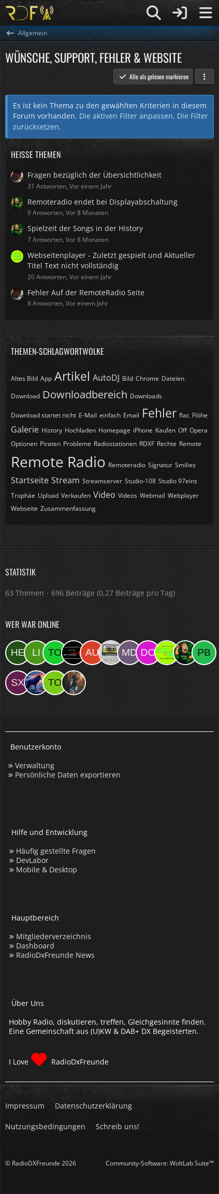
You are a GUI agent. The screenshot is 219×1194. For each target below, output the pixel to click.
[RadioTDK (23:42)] (110, 652)
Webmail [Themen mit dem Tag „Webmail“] (152, 495)
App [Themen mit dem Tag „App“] (46, 378)
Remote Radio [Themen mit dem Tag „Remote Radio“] (58, 461)
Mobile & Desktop (46, 869)
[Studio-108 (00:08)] (73, 652)
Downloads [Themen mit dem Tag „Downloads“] (146, 396)
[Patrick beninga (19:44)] (204, 652)
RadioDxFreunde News (55, 955)
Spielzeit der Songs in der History (85, 228)
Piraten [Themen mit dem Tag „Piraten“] (50, 443)
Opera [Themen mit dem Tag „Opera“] (198, 430)
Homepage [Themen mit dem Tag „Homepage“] (114, 430)
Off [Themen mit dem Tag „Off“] (182, 430)
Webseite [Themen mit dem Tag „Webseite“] (24, 508)
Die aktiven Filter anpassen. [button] (127, 116)
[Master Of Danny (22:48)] (129, 652)
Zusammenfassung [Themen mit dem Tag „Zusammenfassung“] (68, 508)
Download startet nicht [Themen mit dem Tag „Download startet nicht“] (43, 415)
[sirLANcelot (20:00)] (185, 652)
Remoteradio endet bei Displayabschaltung (102, 202)
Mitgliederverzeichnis (53, 936)
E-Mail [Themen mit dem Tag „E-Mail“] (88, 415)
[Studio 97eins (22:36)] (166, 652)
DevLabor (32, 860)
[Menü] (205, 13)
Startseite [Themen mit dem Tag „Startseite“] (30, 480)
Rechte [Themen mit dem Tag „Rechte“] (167, 443)
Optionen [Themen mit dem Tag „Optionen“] (24, 443)
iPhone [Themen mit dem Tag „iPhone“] (143, 430)
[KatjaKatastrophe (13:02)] (73, 682)
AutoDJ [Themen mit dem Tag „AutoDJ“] (106, 377)
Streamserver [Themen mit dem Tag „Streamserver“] (102, 481)
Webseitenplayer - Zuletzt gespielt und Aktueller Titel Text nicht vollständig (111, 260)
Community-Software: (160, 1163)
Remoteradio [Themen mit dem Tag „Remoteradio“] (126, 465)
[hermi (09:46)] (17, 652)
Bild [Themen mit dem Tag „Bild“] (127, 378)
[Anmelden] (179, 13)
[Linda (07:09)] (36, 652)
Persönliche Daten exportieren (68, 775)
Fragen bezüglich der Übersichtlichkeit (94, 175)
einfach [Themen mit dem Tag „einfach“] (110, 415)
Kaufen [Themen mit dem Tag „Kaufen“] (165, 430)
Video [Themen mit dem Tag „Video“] (104, 494)
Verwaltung (34, 765)
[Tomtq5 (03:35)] (54, 652)
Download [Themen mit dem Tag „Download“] (25, 396)
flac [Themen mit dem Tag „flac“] (184, 415)
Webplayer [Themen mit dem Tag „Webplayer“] (183, 495)
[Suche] (153, 13)
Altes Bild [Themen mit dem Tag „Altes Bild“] (24, 378)
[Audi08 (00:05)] (92, 652)
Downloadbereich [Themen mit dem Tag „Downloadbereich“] (84, 394)
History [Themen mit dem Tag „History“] (51, 430)
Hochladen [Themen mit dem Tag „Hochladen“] (80, 430)
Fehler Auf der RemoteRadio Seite (85, 292)
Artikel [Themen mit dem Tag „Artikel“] (72, 376)
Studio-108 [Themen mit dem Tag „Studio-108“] (140, 481)
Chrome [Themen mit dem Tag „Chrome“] (147, 378)
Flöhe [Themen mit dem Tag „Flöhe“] (200, 415)
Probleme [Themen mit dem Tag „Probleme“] (77, 443)
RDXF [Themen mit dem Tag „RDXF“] (146, 443)
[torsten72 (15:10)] (54, 682)
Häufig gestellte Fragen (56, 851)
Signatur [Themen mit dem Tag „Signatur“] (160, 465)
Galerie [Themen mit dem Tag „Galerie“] (25, 429)
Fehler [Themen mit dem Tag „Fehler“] (159, 413)
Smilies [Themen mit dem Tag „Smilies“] (185, 465)
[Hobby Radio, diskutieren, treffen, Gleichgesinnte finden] (29, 13)
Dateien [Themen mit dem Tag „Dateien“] (173, 378)
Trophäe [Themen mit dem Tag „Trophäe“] (23, 495)
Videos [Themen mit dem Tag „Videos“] (127, 495)
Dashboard (35, 946)
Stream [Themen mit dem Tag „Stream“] (65, 480)
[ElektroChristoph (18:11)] (36, 682)
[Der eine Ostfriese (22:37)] (148, 652)
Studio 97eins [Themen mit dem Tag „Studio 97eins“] (177, 481)
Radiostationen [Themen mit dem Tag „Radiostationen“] (115, 443)
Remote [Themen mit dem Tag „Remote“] (190, 443)
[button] (204, 76)
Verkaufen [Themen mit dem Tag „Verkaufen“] (76, 495)
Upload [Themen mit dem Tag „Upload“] (48, 495)
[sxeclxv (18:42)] (17, 682)
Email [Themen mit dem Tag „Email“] (131, 415)
